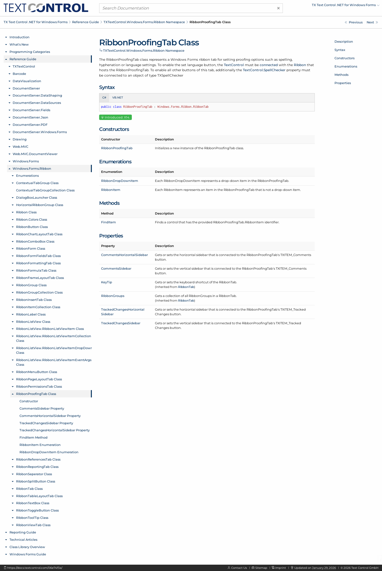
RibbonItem (110, 190)
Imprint (280, 568)
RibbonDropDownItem (119, 181)
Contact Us (239, 568)
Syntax (339, 50)
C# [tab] (104, 97)
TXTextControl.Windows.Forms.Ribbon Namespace (144, 22)
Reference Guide (85, 22)
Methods (341, 75)
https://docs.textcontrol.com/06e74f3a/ (34, 568)
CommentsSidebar (116, 268)
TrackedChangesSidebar (120, 323)
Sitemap (261, 568)
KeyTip (106, 282)
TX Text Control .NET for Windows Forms (35, 22)
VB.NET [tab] (117, 97)
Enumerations (345, 66)
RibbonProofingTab (117, 148)
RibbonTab (186, 287)
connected (269, 65)
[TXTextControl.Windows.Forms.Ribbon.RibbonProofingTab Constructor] (372, 22)
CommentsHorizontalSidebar (124, 255)
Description (343, 41)
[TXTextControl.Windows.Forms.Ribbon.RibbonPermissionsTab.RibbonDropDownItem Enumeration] (354, 22)
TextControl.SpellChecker (264, 70)
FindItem (108, 222)
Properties (342, 83)
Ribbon (300, 65)
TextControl (234, 65)
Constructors (344, 58)
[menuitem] (337, 6)
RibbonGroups (112, 296)
